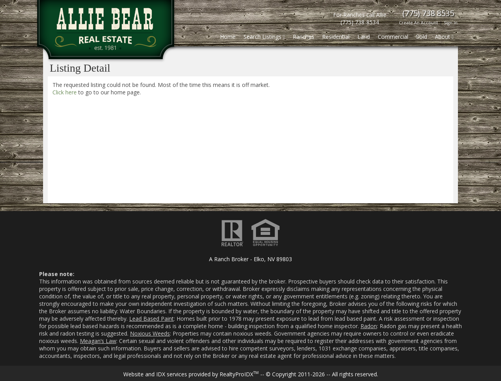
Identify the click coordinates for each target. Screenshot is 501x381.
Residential (336, 36)
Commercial (393, 36)
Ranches (303, 36)
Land (363, 36)
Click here (64, 92)
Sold (421, 36)
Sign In (451, 22)
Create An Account (418, 22)
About (444, 36)
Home (228, 36)
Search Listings (264, 36)
